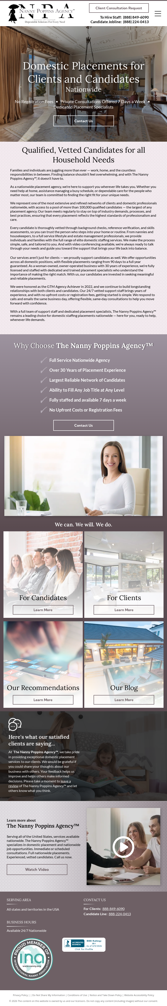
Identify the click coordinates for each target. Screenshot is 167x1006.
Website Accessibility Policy (139, 995)
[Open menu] (158, 13)
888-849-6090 (113, 909)
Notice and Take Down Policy (106, 995)
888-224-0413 (120, 914)
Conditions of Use (77, 995)
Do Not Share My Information (48, 995)
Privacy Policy (20, 995)
